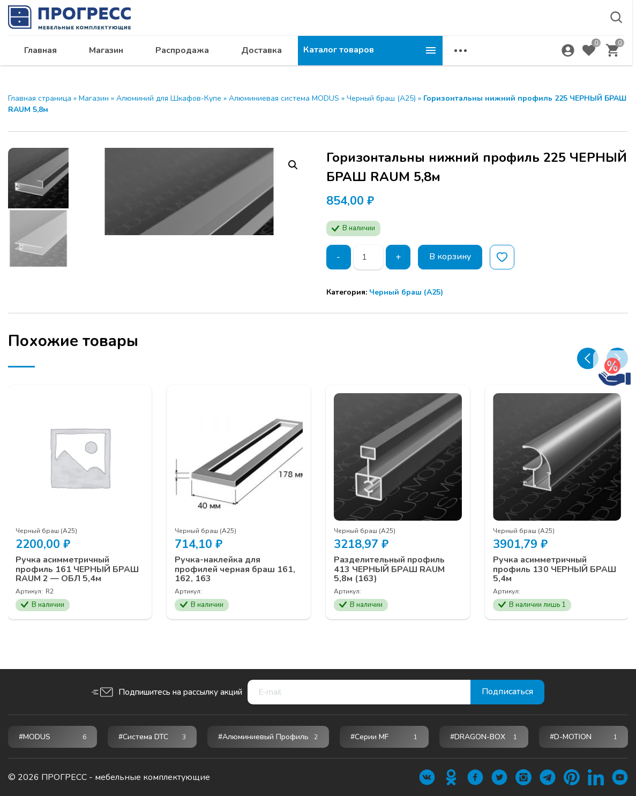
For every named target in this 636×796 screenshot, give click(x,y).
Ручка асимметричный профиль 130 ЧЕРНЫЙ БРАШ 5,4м (555, 588)
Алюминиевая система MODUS (284, 98)
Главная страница (39, 98)
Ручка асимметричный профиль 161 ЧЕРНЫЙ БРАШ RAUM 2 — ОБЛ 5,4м (77, 588)
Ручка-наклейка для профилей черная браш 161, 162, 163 (235, 588)
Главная (185, 62)
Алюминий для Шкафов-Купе (168, 98)
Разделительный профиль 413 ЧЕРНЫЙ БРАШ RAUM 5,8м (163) (389, 588)
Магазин (251, 62)
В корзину (450, 257)
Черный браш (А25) (381, 98)
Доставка (406, 62)
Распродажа (327, 62)
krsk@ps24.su (531, 36)
